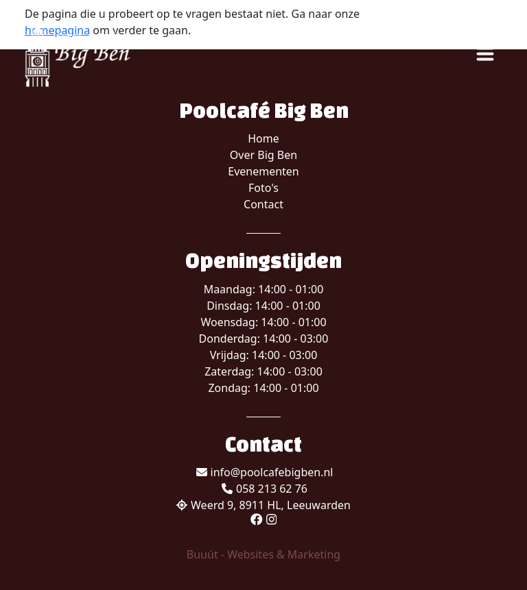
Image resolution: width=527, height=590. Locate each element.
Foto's (263, 187)
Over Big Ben (263, 154)
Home (263, 138)
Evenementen (263, 171)
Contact (263, 204)
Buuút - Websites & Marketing (263, 554)
